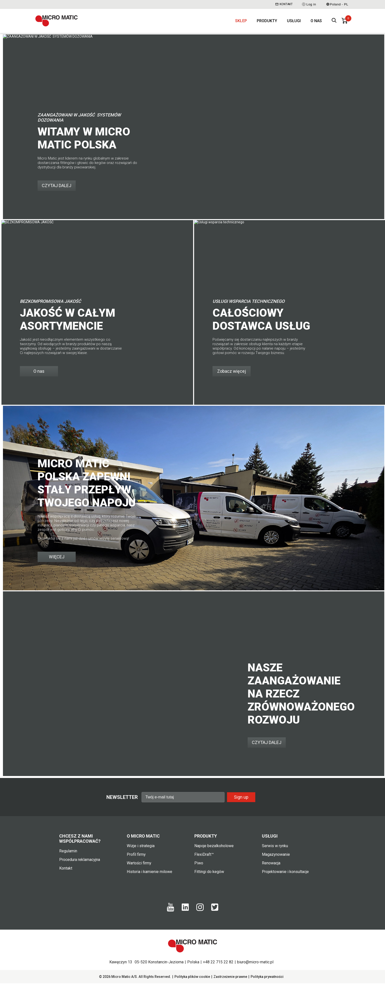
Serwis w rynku (275, 848)
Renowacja (271, 865)
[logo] (58, 22)
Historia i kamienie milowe (149, 874)
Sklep (241, 22)
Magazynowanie (276, 857)
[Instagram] (200, 912)
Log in (308, 4)
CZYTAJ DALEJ (56, 188)
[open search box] (334, 22)
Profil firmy (136, 857)
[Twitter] (214, 912)
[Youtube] (170, 913)
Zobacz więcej (231, 373)
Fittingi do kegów (209, 874)
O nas (316, 22)
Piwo (198, 865)
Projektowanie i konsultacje (285, 874)
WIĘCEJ (56, 559)
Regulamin (68, 853)
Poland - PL (337, 4)
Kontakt (284, 4)
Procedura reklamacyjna (79, 862)
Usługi (294, 22)
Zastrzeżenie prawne (230, 979)
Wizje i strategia (141, 848)
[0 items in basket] (344, 22)
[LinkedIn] (185, 912)
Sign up (241, 799)
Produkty (267, 22)
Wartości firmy (139, 865)
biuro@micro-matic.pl (255, 964)
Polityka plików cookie (192, 979)
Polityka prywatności (267, 979)
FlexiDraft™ (204, 857)
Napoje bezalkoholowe (214, 848)
